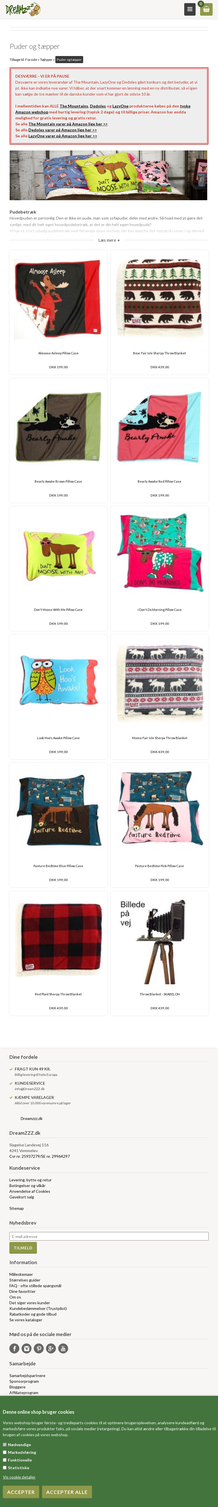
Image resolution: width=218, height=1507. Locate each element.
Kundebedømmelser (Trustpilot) (38, 1308)
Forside (31, 59)
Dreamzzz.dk (32, 1118)
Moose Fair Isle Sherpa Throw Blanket (159, 738)
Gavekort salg (21, 1196)
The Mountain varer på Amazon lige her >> (68, 123)
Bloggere (17, 1386)
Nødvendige (19, 1444)
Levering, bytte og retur (30, 1179)
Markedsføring (22, 1452)
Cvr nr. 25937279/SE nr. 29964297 (39, 1156)
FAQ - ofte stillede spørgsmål (35, 1285)
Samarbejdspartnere (27, 1375)
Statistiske (18, 1467)
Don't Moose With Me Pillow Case (58, 609)
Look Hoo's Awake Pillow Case (58, 738)
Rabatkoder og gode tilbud (32, 1314)
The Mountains (74, 106)
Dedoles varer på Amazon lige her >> (62, 129)
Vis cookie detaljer (19, 1477)
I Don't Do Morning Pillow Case (160, 609)
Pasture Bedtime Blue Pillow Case (58, 866)
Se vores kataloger (25, 1319)
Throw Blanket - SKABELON (160, 994)
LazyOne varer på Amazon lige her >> (62, 135)
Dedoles (98, 106)
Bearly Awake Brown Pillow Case (58, 481)
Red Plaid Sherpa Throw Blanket (58, 994)
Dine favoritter (22, 1291)
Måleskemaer (21, 1274)
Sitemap (16, 1208)
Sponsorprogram (24, 1381)
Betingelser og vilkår (27, 1185)
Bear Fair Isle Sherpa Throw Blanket (159, 353)
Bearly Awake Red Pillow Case (159, 481)
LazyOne (120, 106)
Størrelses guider (24, 1279)
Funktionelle (20, 1460)
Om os (15, 1297)
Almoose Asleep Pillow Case (58, 353)
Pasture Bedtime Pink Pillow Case (159, 866)
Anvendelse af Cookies (29, 1191)
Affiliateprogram (23, 1392)
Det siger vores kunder (29, 1302)
